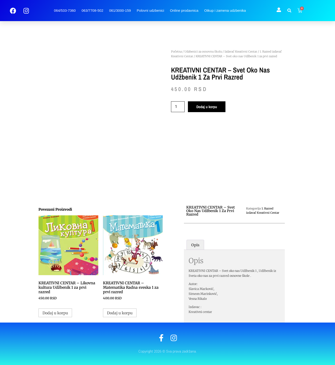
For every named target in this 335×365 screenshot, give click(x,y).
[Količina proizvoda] (178, 106)
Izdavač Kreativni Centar (241, 51)
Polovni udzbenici (150, 10)
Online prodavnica (184, 10)
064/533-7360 (65, 10)
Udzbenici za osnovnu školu (203, 51)
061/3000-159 (120, 10)
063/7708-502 (92, 10)
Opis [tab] (195, 245)
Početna (176, 51)
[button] (289, 10)
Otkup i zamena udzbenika (225, 10)
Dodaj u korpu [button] (55, 313)
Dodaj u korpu (206, 106)
